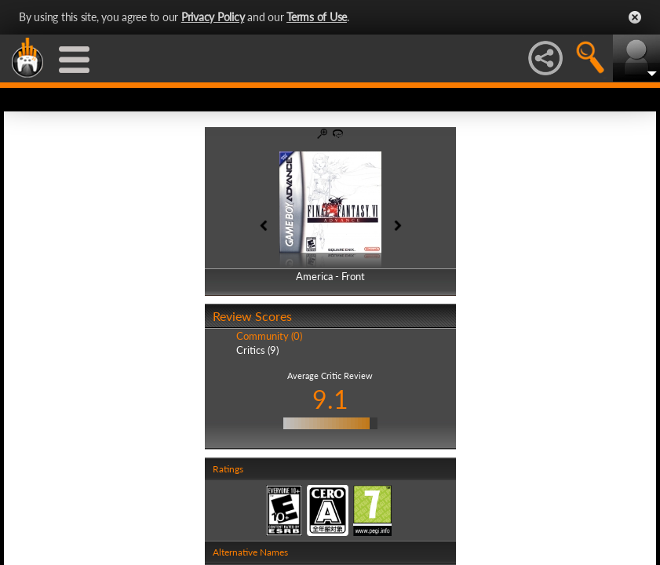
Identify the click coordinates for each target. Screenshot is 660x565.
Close (635, 17)
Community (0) (269, 336)
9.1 (330, 399)
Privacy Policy (213, 17)
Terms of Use (316, 17)
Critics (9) (257, 350)
